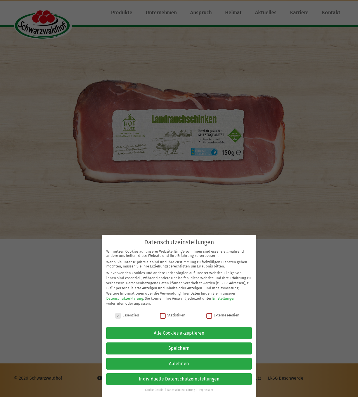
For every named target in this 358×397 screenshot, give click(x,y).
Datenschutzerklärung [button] (181, 387)
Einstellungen (223, 295)
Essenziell (127, 312)
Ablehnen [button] (179, 360)
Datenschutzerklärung (124, 295)
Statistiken (172, 312)
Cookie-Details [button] (154, 387)
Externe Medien (222, 312)
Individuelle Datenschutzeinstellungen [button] (179, 375)
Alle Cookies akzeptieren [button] (179, 329)
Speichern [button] (179, 345)
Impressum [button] (206, 387)
